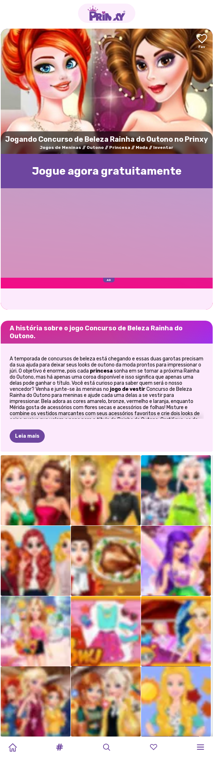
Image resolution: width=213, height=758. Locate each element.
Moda (142, 147)
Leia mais (27, 436)
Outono (95, 147)
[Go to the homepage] (107, 13)
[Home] (12, 747)
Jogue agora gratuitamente (106, 171)
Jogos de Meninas (60, 147)
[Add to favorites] (202, 41)
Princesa (119, 147)
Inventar (163, 147)
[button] (59, 747)
